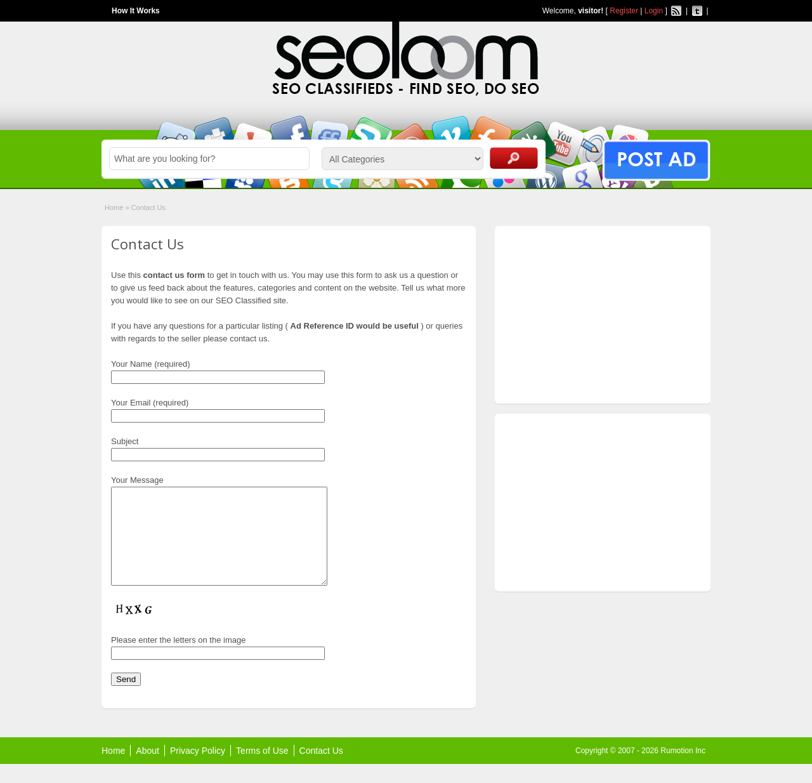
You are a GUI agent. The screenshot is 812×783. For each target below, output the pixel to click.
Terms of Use (262, 770)
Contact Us (321, 770)
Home (114, 207)
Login (654, 10)
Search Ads (514, 158)
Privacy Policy (197, 770)
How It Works (136, 10)
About (147, 770)
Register (624, 10)
